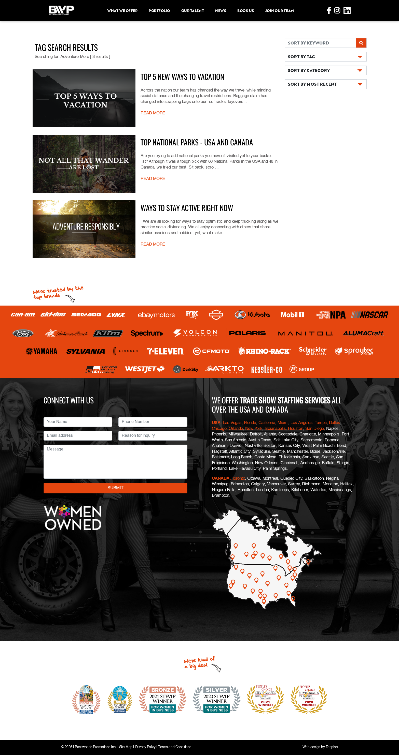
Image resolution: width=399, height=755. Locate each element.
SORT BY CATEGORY (309, 70)
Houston (295, 429)
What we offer (122, 10)
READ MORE (153, 113)
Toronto (238, 478)
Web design (311, 747)
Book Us (245, 10)
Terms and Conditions (174, 747)
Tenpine (332, 747)
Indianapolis (275, 429)
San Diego (314, 429)
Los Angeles (301, 423)
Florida (250, 423)
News (220, 10)
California (266, 423)
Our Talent (192, 10)
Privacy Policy (145, 747)
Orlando (236, 429)
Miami (283, 423)
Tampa (321, 423)
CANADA (220, 478)
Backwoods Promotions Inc (95, 747)
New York (253, 429)
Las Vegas (232, 423)
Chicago (219, 429)
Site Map (125, 747)
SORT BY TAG (301, 56)
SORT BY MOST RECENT (312, 84)
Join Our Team (279, 10)
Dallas (334, 423)
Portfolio (159, 10)
